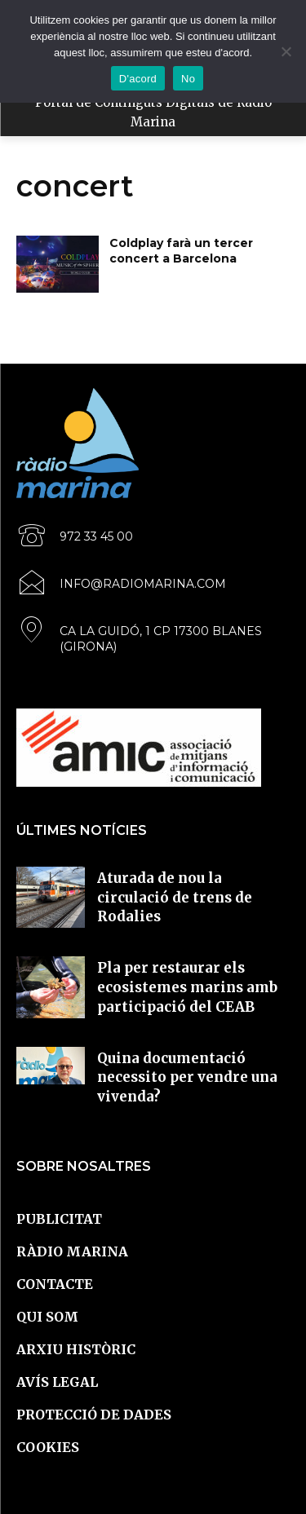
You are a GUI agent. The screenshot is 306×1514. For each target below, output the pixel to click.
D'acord (138, 79)
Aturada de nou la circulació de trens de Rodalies (174, 897)
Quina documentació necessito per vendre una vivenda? (187, 1077)
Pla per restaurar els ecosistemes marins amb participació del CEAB (187, 987)
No (188, 79)
